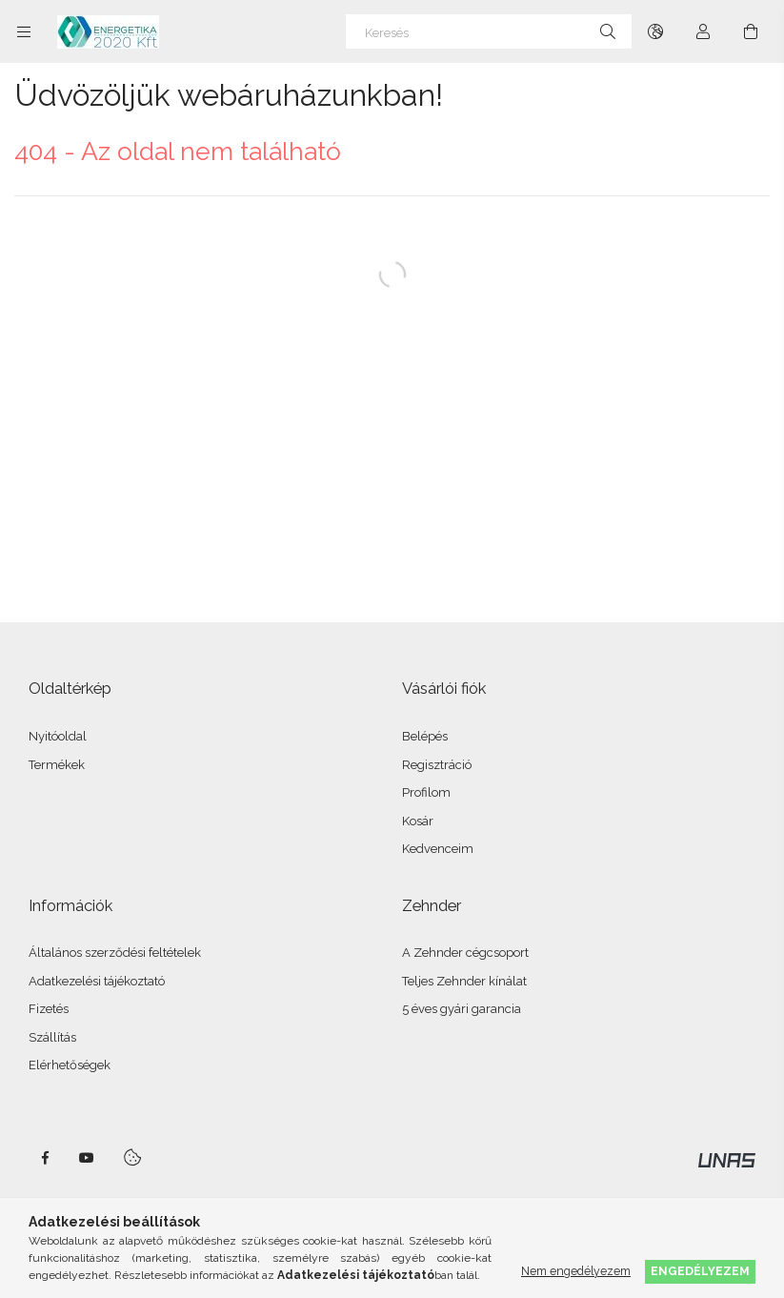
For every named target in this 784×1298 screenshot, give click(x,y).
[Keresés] (489, 31)
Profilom (426, 792)
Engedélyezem (700, 1271)
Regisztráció (437, 765)
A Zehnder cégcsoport (465, 952)
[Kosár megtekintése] (750, 31)
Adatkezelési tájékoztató (97, 981)
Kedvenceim (437, 849)
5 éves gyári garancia (461, 1009)
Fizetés (49, 1009)
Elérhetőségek (70, 1065)
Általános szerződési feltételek (115, 952)
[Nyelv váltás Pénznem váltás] (655, 31)
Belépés (425, 736)
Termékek (57, 765)
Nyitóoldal (58, 736)
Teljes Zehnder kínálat (464, 981)
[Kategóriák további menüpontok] (24, 31)
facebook (45, 1158)
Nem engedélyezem (576, 1271)
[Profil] (703, 31)
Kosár (417, 821)
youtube (86, 1158)
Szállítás (52, 1037)
